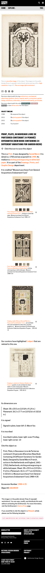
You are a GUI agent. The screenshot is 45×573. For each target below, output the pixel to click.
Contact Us (28, 532)
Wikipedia (31, 511)
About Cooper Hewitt (31, 530)
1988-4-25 (22, 484)
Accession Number (9, 484)
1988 (34, 157)
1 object (30, 341)
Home (3, 8)
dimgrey (4, 105)
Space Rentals (29, 534)
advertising (4, 98)
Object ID (5, 488)
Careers (27, 541)
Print (10, 154)
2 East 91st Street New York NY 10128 (7, 561)
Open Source (5, 553)
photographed (17, 117)
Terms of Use (22, 506)
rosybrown (34, 103)
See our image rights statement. (25, 85)
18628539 (13, 488)
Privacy (26, 553)
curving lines (33, 98)
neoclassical (32, 96)
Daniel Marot (34, 154)
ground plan (38, 100)
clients (17, 98)
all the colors (15, 105)
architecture (24, 96)
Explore (12, 8)
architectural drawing (27, 100)
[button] (43, 3)
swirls (26, 98)
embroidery (16, 100)
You (42, 8)
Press (26, 543)
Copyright (27, 551)
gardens (11, 98)
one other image (11, 81)
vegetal (21, 98)
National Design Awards (10, 551)
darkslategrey (26, 103)
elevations (9, 100)
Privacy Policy (5, 537)
